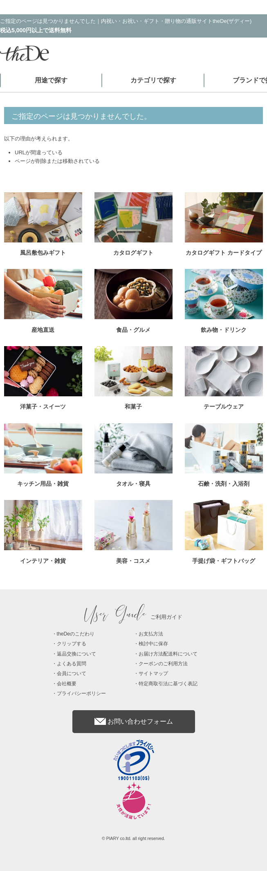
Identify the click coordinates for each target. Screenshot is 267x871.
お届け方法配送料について (168, 654)
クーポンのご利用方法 (163, 664)
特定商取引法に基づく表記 (168, 684)
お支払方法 (151, 634)
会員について (71, 673)
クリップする (71, 644)
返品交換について (76, 654)
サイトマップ (153, 673)
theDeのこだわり (75, 634)
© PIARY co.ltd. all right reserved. (133, 838)
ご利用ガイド (134, 617)
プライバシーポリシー (81, 693)
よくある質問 (71, 664)
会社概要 (66, 684)
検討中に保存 (153, 644)
